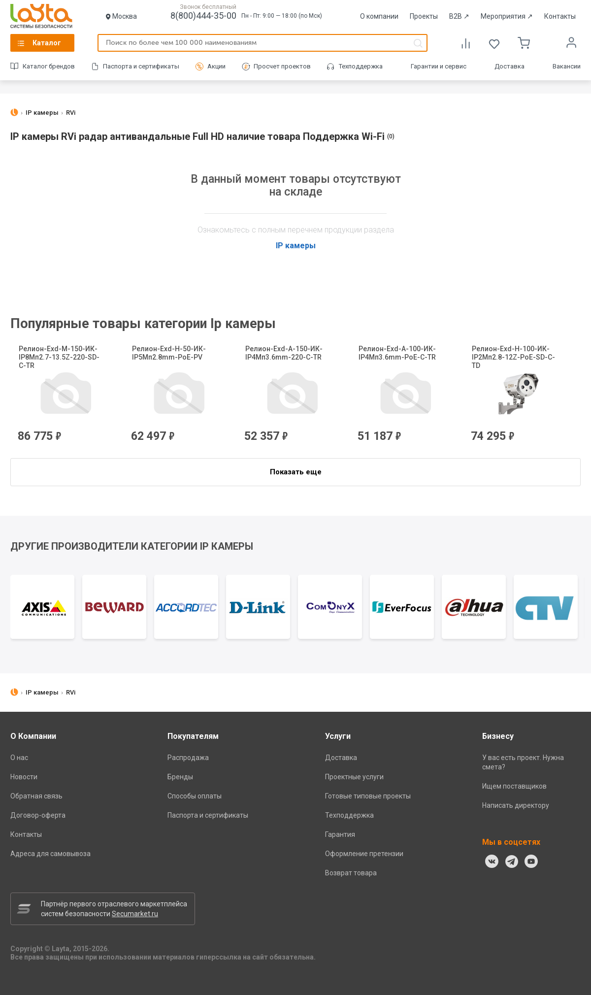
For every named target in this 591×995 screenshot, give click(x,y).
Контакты (560, 16)
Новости (23, 777)
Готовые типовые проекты (368, 796)
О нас (19, 758)
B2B (459, 16)
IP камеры (296, 245)
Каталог (47, 43)
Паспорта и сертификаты (141, 66)
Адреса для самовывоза (50, 854)
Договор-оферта (38, 815)
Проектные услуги (354, 777)
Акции (216, 66)
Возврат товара (351, 873)
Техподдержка (361, 66)
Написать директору (515, 805)
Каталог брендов (49, 66)
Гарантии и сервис (438, 66)
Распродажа (188, 758)
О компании (379, 16)
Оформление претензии (364, 854)
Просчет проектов (282, 66)
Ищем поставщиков (514, 786)
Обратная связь (36, 796)
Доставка (509, 66)
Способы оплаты (194, 796)
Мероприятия (507, 16)
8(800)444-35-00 (203, 15)
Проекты (424, 16)
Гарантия (340, 834)
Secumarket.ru (135, 914)
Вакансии (567, 66)
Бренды (180, 777)
